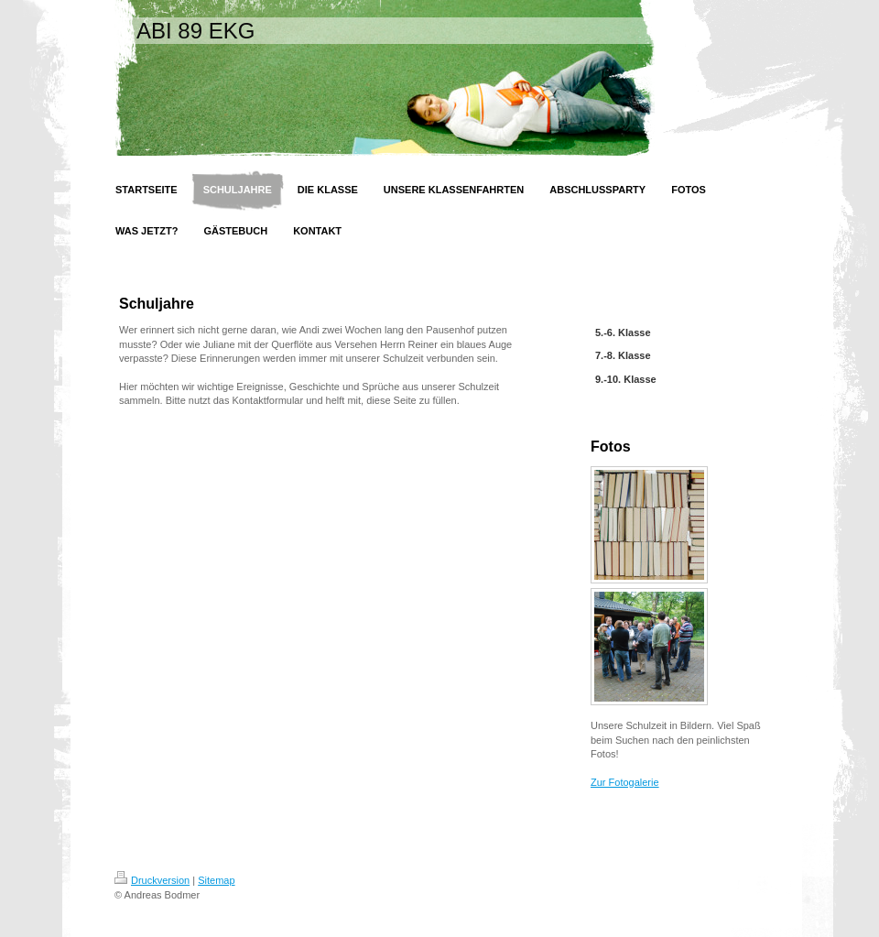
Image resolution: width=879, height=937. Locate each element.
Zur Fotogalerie (625, 782)
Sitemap (216, 880)
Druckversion (152, 880)
